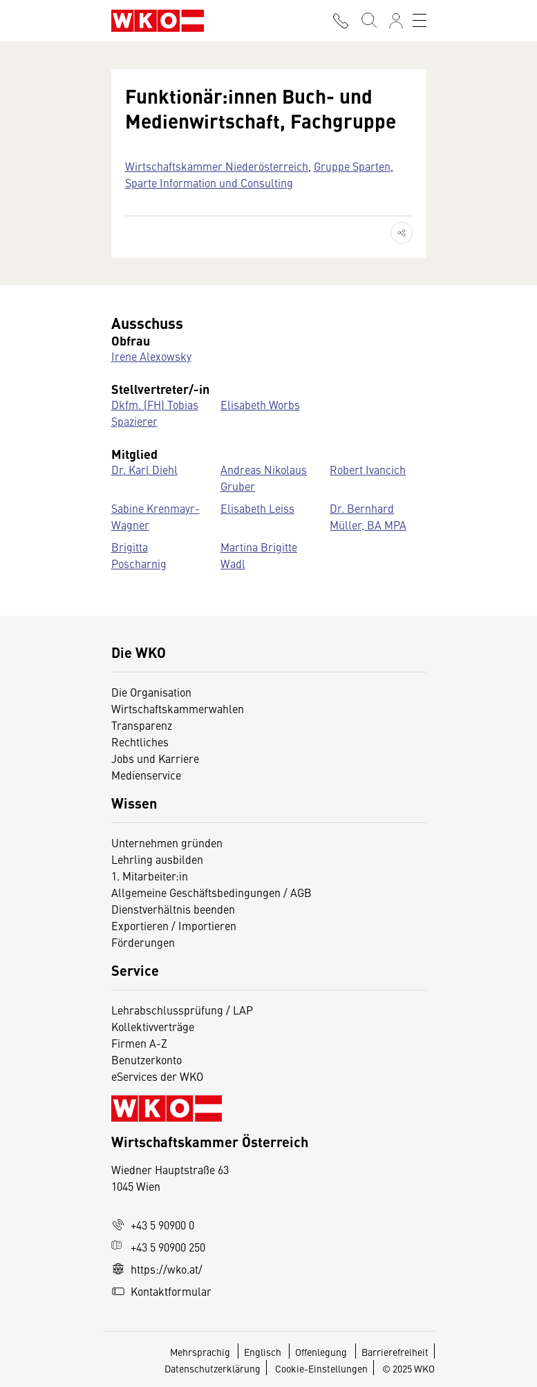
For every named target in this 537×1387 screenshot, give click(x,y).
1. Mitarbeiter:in (149, 875)
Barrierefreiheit (394, 1352)
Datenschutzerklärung (212, 1368)
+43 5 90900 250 (158, 1246)
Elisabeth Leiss (257, 508)
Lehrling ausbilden (157, 859)
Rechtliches (140, 741)
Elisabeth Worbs (260, 404)
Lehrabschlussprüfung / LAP (182, 1009)
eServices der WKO (157, 1076)
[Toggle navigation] (419, 21)
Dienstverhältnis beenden (173, 908)
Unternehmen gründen (167, 842)
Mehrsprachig (201, 1352)
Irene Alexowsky (151, 356)
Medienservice (146, 774)
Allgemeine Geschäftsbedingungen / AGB (211, 892)
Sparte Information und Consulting (209, 182)
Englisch (263, 1352)
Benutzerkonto (146, 1059)
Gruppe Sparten (352, 165)
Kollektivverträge (152, 1026)
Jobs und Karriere (155, 758)
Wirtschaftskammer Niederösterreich (216, 165)
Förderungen (143, 942)
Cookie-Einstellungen (321, 1368)
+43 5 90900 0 (152, 1224)
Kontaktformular (161, 1291)
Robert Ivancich (368, 469)
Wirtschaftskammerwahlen (177, 708)
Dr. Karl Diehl (144, 469)
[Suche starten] (368, 20)
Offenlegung (321, 1352)
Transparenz (141, 725)
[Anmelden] (396, 21)
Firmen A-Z (139, 1042)
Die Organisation (151, 691)
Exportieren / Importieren (173, 925)
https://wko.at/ (156, 1268)
